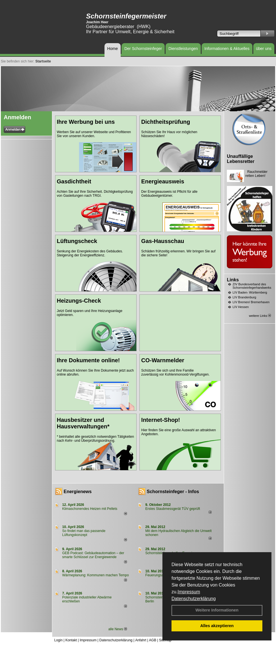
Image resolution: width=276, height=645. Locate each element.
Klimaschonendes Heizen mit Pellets (89, 509)
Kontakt (71, 640)
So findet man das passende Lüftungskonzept (83, 533)
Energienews (78, 491)
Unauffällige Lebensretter (240, 159)
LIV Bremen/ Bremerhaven (251, 302)
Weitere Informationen (217, 610)
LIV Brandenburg (244, 297)
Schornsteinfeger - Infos (173, 491)
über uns (263, 48)
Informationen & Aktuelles (227, 48)
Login (58, 640)
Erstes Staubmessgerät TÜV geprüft (172, 509)
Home (112, 48)
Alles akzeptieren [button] (217, 625)
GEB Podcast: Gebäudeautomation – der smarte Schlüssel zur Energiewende (93, 555)
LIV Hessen (241, 307)
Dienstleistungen (183, 48)
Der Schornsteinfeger (143, 48)
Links (233, 279)
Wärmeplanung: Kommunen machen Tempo (95, 575)
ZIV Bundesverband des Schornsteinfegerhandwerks (252, 285)
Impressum (188, 591)
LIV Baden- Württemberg (250, 292)
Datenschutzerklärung (194, 598)
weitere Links (260, 315)
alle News (117, 629)
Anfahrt (140, 640)
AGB (152, 640)
